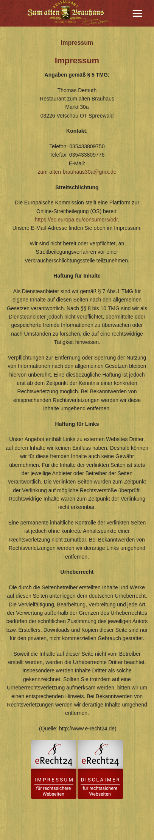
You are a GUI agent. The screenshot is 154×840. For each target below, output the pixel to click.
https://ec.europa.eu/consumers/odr (76, 220)
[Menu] (137, 13)
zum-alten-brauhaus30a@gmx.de (77, 172)
